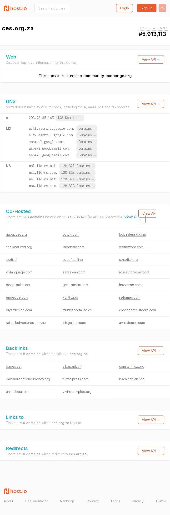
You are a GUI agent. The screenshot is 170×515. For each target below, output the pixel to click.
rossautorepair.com (134, 272)
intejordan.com (74, 323)
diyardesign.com (19, 310)
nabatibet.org (16, 234)
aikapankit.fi (72, 366)
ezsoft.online (73, 260)
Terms (115, 501)
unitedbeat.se (16, 392)
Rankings (67, 501)
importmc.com (73, 247)
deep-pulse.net (18, 285)
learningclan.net (131, 379)
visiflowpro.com (131, 247)
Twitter (160, 501)
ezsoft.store (128, 260)
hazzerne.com (130, 285)
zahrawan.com (74, 272)
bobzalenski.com (132, 234)
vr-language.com (19, 272)
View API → (151, 59)
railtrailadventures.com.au (26, 323)
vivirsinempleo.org (77, 392)
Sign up (147, 8)
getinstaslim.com (75, 285)
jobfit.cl (11, 260)
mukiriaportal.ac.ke (77, 310)
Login (124, 8)
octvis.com (71, 234)
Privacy (138, 501)
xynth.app (70, 297)
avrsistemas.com (132, 323)
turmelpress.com (75, 379)
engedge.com (17, 297)
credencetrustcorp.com (137, 310)
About (8, 501)
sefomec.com (129, 297)
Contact (92, 501)
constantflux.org (131, 366)
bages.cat (13, 366)
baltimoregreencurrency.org (28, 379)
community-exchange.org (107, 75)
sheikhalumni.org (19, 247)
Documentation (37, 501)
